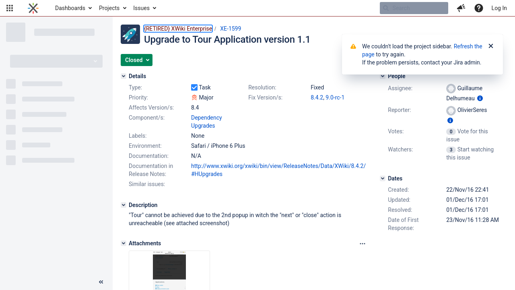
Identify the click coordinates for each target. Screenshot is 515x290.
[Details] (123, 76)
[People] (382, 76)
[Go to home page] (33, 8)
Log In (499, 8)
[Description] (123, 205)
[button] (9, 8)
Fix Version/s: (265, 97)
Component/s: (147, 117)
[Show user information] (480, 98)
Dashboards (70, 8)
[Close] (491, 46)
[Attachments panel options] (362, 244)
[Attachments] (123, 243)
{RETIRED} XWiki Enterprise (178, 28)
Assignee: (400, 88)
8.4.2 (317, 97)
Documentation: (149, 156)
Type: (135, 87)
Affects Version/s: (151, 107)
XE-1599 (230, 28)
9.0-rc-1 (334, 97)
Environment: (145, 146)
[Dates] (382, 178)
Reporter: (399, 110)
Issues (141, 8)
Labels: (137, 136)
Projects (109, 8)
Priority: (138, 97)
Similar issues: (147, 184)
